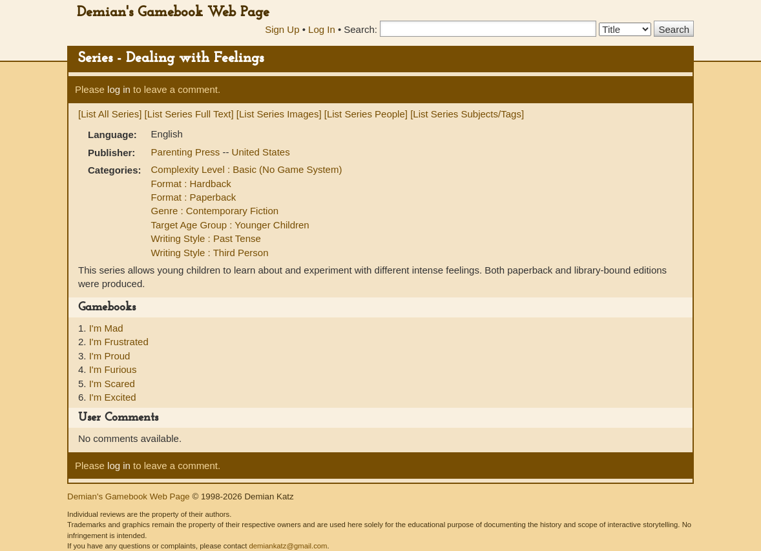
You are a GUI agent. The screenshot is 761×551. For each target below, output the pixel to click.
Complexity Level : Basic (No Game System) (246, 169)
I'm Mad (106, 328)
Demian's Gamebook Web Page (173, 12)
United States (261, 151)
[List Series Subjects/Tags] (467, 113)
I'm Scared (112, 383)
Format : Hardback (191, 183)
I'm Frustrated (119, 341)
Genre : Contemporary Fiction (215, 210)
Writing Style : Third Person (210, 252)
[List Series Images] (279, 113)
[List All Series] (109, 113)
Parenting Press (187, 151)
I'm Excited (112, 397)
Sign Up (282, 29)
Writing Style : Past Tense (206, 238)
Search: (360, 29)
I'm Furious (113, 369)
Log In (321, 29)
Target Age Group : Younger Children (230, 224)
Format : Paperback (193, 197)
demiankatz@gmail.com (288, 546)
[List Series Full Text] (189, 113)
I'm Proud (109, 355)
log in (118, 89)
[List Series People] (366, 113)
